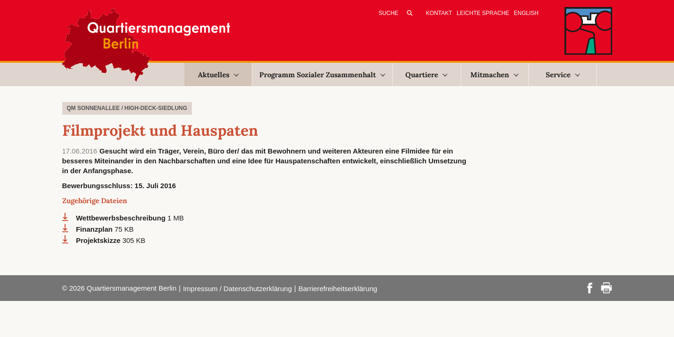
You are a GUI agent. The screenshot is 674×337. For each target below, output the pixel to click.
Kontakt (439, 13)
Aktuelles (218, 74)
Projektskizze (99, 240)
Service (563, 74)
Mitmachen (494, 74)
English (526, 13)
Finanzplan (95, 229)
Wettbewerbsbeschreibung (122, 218)
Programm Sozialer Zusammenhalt (322, 74)
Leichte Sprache (483, 13)
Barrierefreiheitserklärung (337, 289)
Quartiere (426, 74)
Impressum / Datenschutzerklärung (237, 289)
